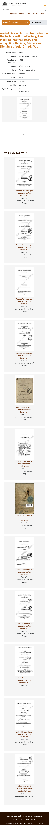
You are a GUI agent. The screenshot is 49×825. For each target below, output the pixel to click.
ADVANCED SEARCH (40, 14)
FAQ (24, 823)
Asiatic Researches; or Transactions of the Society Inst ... (24, 680)
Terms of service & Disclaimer (18, 816)
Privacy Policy (36, 816)
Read (24, 134)
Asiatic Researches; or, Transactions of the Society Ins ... (24, 463)
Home (5, 23)
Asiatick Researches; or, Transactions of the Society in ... (24, 193)
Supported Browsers (14, 823)
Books (26, 23)
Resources (15, 23)
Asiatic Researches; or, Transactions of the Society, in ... (24, 626)
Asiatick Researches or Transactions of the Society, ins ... (24, 734)
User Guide (32, 823)
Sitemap (40, 823)
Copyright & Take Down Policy (24, 820)
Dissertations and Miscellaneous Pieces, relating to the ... (24, 788)
